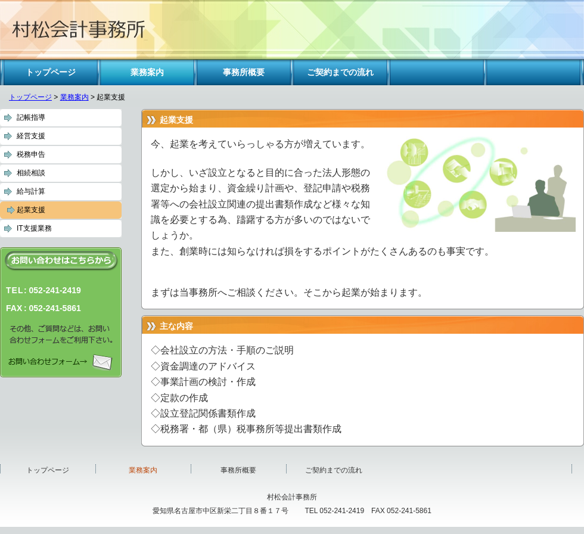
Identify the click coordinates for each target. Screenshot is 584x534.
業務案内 (74, 97)
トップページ (30, 97)
